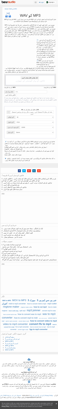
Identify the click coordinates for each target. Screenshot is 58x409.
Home (6, 9)
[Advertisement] (20, 52)
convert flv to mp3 (40, 324)
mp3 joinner (33, 310)
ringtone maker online (26, 307)
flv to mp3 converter (22, 327)
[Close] (56, 404)
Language (50, 2)
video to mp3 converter (15, 324)
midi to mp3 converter (17, 304)
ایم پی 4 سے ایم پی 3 (11, 343)
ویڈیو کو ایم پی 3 (10, 348)
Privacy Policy (48, 395)
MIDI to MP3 (9, 341)
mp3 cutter (52, 303)
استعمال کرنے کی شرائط (11, 101)
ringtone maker (11, 306)
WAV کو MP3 (13, 9)
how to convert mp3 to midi (25, 318)
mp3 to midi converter (43, 318)
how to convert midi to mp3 (36, 304)
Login (41, 2)
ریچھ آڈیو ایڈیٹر (9, 337)
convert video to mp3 (24, 321)
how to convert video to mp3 (43, 321)
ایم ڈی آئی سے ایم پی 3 (12, 339)
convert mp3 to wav (49, 311)
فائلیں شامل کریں (10, 95)
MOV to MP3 (19, 300)
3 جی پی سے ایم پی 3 (42, 300)
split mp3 (22, 310)
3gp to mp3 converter (38, 329)
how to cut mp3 (40, 307)
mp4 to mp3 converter (11, 321)
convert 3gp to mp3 (23, 329)
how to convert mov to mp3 (38, 327)
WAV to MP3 (6, 300)
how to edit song (13, 310)
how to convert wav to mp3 (29, 314)
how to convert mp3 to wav (10, 314)
